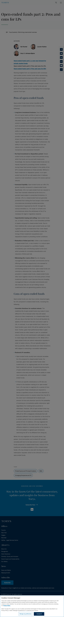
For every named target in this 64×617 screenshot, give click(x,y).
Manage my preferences (26, 613)
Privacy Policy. (6, 605)
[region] (32, 606)
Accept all (39, 613)
